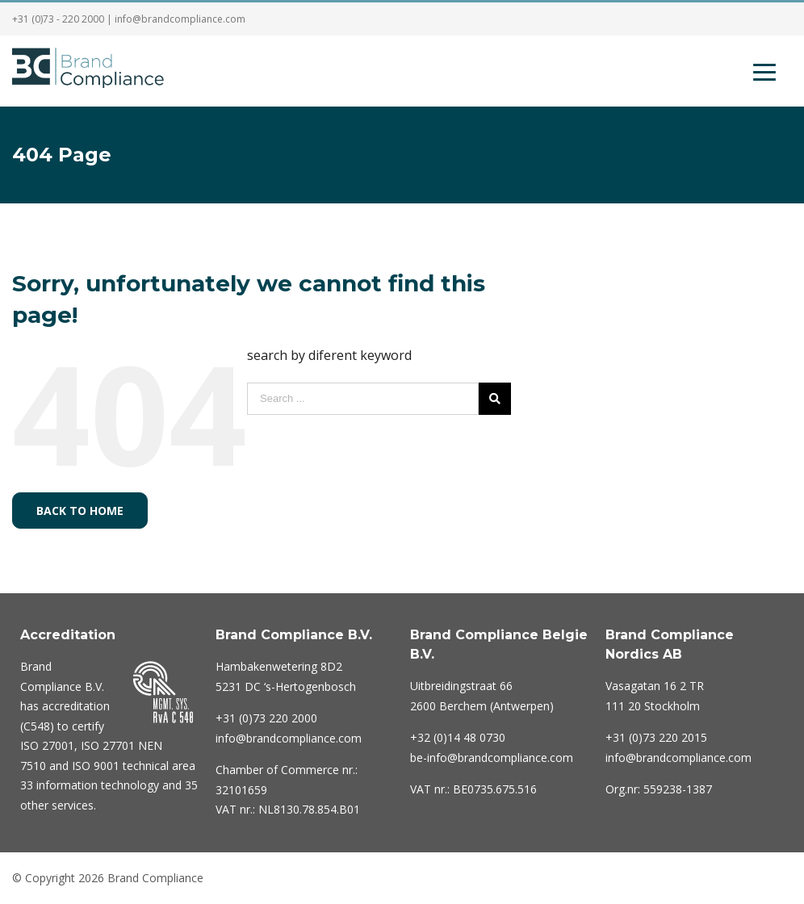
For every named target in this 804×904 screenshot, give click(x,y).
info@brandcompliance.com (180, 19)
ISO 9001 (95, 765)
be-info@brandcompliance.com (491, 757)
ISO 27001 (47, 745)
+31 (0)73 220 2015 (656, 737)
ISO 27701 (108, 745)
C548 (36, 726)
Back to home (80, 510)
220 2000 (266, 718)
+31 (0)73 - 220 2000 (58, 19)
